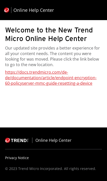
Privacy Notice (17, 157)
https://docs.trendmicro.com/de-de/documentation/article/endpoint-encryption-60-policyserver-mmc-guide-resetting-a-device (51, 77)
